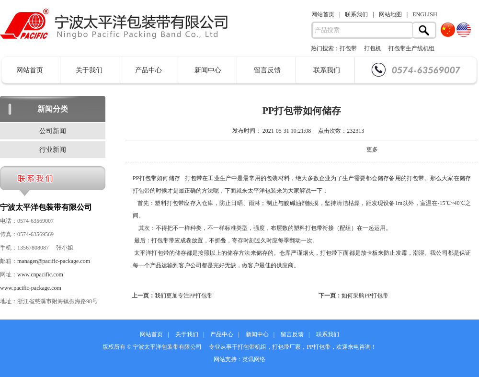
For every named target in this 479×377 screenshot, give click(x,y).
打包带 (348, 48)
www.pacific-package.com (30, 288)
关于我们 (89, 70)
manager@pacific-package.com (53, 261)
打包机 (372, 48)
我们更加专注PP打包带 (184, 295)
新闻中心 (207, 70)
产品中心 (148, 70)
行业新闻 (52, 149)
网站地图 (390, 14)
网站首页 (322, 14)
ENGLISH (424, 14)
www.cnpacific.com (40, 274)
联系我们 (356, 14)
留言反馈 (267, 70)
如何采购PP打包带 (365, 295)
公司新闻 (52, 131)
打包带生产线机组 (411, 48)
